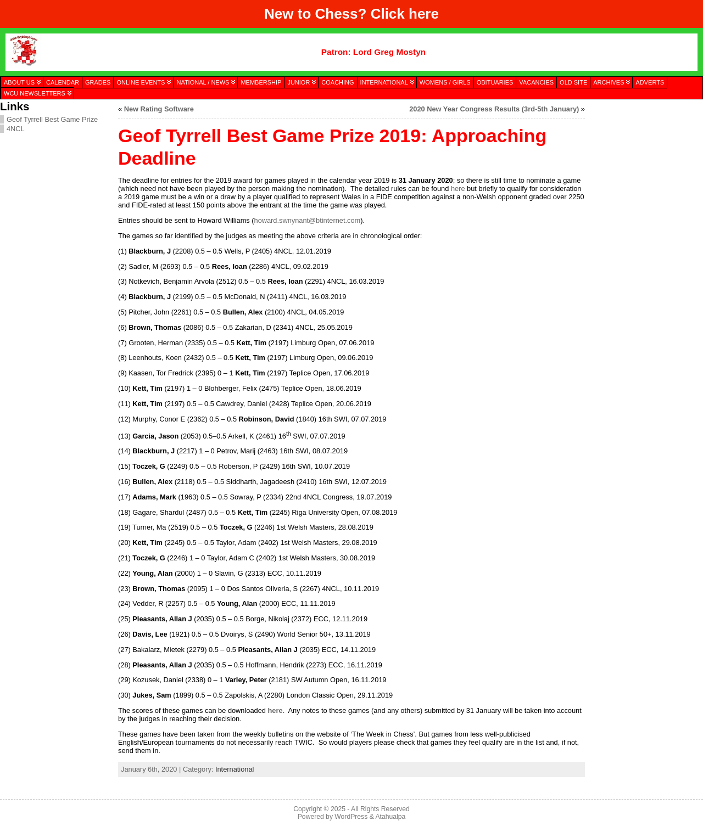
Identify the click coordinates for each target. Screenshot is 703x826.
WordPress (350, 817)
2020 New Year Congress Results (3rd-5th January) (494, 109)
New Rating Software (159, 109)
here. (275, 710)
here (424, 13)
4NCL (16, 129)
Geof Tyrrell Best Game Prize (52, 119)
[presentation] (644, 155)
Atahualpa (390, 817)
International (234, 769)
